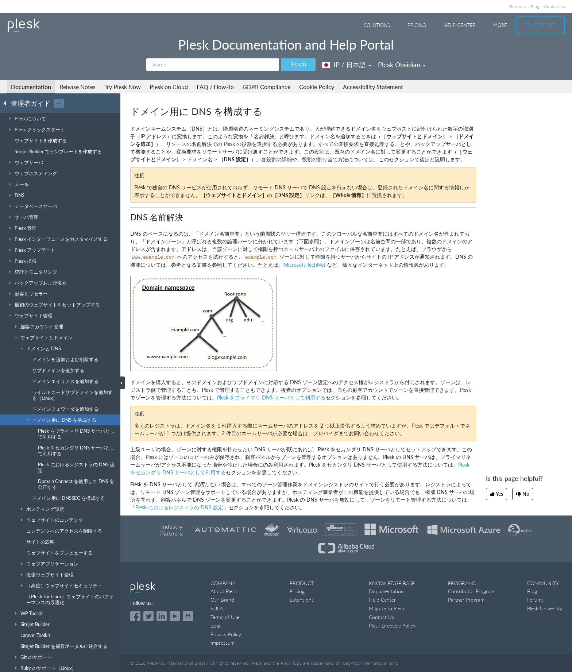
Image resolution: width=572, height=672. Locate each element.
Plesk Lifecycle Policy (392, 625)
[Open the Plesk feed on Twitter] (148, 616)
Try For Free (541, 25)
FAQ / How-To (215, 86)
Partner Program (466, 599)
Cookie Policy (316, 86)
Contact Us (381, 617)
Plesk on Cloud (169, 86)
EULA (216, 608)
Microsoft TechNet (304, 265)
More (500, 25)
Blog (534, 6)
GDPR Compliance (266, 86)
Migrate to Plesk (387, 608)
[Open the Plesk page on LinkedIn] (161, 616)
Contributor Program (471, 591)
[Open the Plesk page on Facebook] (135, 616)
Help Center (460, 25)
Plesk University (544, 608)
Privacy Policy (225, 634)
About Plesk (223, 591)
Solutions (377, 25)
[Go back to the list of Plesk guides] (7, 103)
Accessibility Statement (373, 86)
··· (59, 103)
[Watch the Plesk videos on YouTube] (175, 616)
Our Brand (222, 599)
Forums (535, 599)
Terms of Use (224, 617)
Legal (215, 625)
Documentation (31, 86)
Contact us (554, 6)
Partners (518, 6)
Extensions (302, 599)
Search (298, 64)
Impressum (222, 643)
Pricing (416, 25)
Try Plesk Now (122, 86)
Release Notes (78, 86)
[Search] (212, 64)
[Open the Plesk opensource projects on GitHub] (188, 616)
